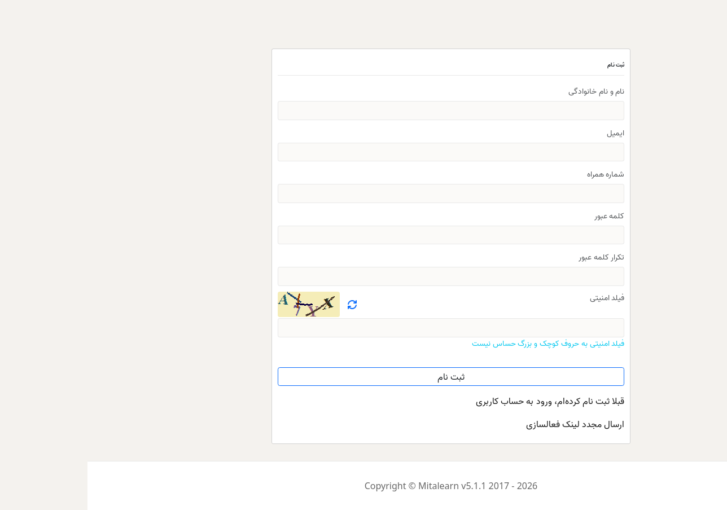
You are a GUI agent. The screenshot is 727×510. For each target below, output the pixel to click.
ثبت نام (363, 376)
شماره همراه (518, 173)
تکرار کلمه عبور (514, 256)
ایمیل (528, 132)
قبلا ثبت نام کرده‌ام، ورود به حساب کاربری (462, 400)
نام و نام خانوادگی (509, 90)
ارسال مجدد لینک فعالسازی (488, 423)
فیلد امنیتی (519, 297)
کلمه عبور (522, 215)
